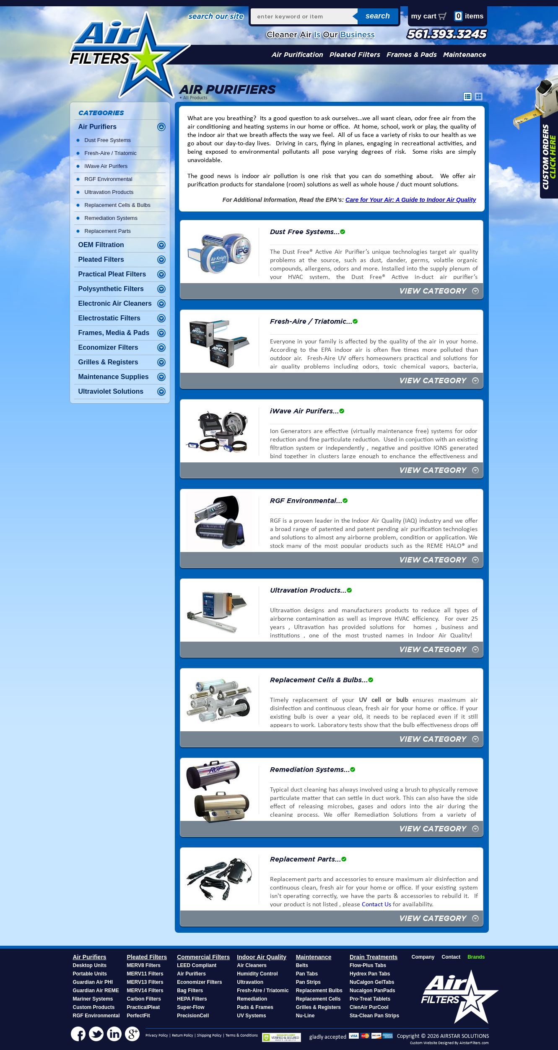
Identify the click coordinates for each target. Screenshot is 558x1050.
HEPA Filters (192, 999)
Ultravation (250, 982)
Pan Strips (308, 982)
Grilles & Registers (108, 362)
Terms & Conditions (242, 1035)
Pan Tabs (307, 974)
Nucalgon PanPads (372, 990)
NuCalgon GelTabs (372, 982)
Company (423, 957)
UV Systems (251, 1016)
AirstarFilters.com (474, 1043)
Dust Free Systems (108, 140)
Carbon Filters (144, 999)
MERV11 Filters (145, 974)
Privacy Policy (156, 1035)
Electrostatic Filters (109, 318)
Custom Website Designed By (434, 1043)
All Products (195, 98)
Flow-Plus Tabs (368, 965)
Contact (450, 957)
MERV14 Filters (145, 990)
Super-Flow (190, 1007)
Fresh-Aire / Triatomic (111, 153)
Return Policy (182, 1035)
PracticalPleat (143, 1007)
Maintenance (464, 55)
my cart (423, 16)
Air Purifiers (97, 126)
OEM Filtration (101, 244)
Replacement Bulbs (319, 990)
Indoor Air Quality (261, 957)
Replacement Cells (318, 999)
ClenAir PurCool (369, 1007)
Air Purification (297, 55)
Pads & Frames (255, 1007)
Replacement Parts (108, 231)
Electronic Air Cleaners (115, 303)
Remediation (252, 999)
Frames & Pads (412, 55)
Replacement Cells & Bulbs (118, 205)
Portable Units (90, 974)
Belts (302, 965)
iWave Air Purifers (106, 166)
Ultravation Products (109, 192)
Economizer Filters (108, 347)
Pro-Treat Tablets (370, 999)
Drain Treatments (373, 957)
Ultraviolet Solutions (111, 391)
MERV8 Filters (144, 965)
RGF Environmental (108, 179)
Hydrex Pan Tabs (370, 974)
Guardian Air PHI (93, 982)
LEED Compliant (196, 965)
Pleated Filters (355, 55)
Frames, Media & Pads (114, 332)
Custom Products (94, 1007)
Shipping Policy (209, 1035)
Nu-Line (305, 1016)
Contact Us (376, 904)
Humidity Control (257, 974)
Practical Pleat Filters (112, 274)
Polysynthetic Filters (111, 288)
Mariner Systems (93, 999)
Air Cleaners (252, 965)
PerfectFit (138, 1016)
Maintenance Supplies (113, 376)
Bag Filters (190, 990)
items (469, 16)
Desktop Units (90, 965)
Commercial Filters (203, 957)
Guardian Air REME (96, 990)
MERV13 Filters (145, 982)
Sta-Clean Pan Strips (374, 1016)
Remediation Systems (111, 218)
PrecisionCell (193, 1016)
